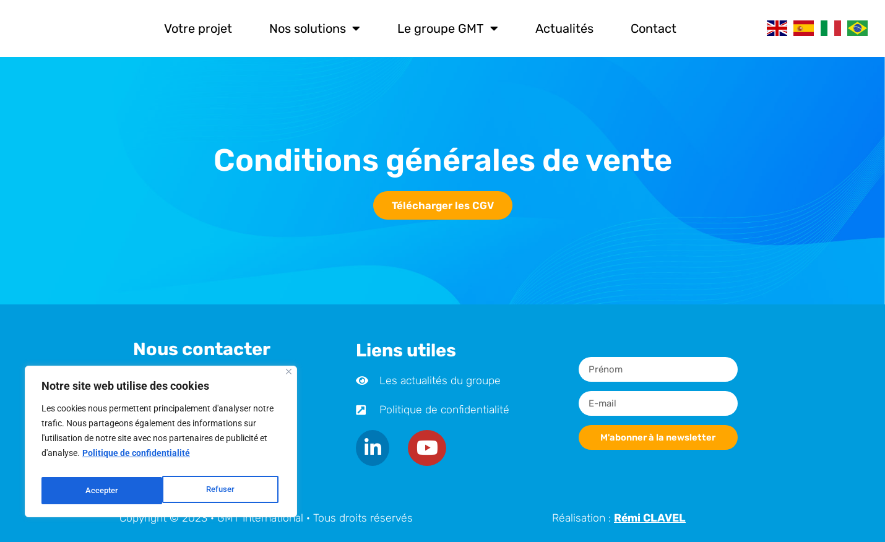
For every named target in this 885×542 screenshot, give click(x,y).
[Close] (288, 378)
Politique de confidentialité (136, 460)
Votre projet (198, 28)
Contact (653, 28)
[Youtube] (430, 448)
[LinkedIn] (373, 448)
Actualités (564, 28)
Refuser (99, 491)
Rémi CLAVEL (650, 518)
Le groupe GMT (447, 28)
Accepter (220, 491)
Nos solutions (314, 28)
